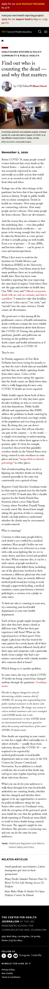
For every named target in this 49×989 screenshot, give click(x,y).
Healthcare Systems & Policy (21, 51)
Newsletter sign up (15, 963)
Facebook (4, 956)
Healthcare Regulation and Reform (26, 843)
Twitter (9, 956)
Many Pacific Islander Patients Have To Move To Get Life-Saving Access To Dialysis (26, 883)
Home (2, 41)
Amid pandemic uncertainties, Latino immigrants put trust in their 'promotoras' (25, 870)
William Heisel (38, 86)
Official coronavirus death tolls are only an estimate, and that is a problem (24, 295)
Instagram (24, 955)
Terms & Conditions (11, 977)
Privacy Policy (8, 969)
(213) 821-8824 (15, 940)
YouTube (15, 956)
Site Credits (7, 973)
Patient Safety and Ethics (21, 847)
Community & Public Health (20, 55)
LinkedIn (36, 955)
